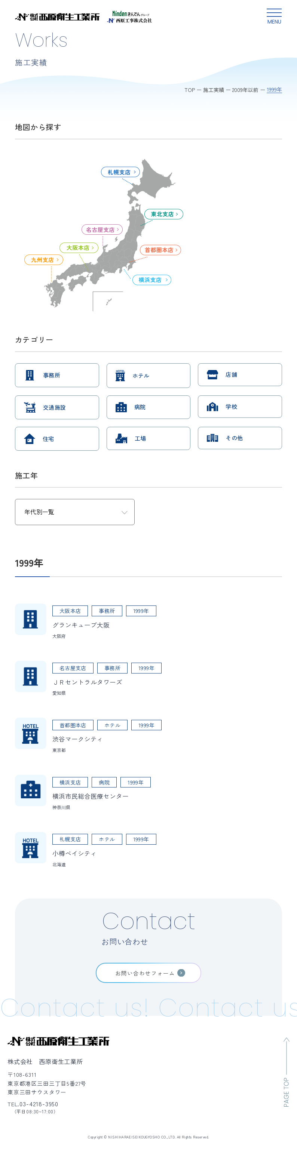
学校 (231, 406)
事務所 (51, 375)
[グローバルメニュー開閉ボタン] (274, 17)
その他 (234, 438)
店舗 (231, 374)
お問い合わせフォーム (145, 973)
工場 (140, 438)
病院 (140, 407)
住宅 (48, 439)
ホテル (141, 375)
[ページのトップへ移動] (287, 1072)
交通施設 (54, 407)
